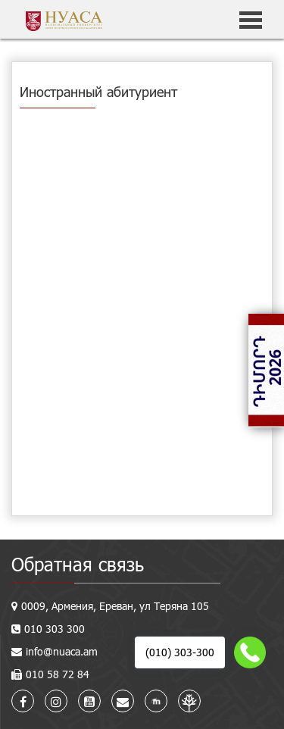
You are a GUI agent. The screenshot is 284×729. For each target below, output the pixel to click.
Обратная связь (77, 564)
